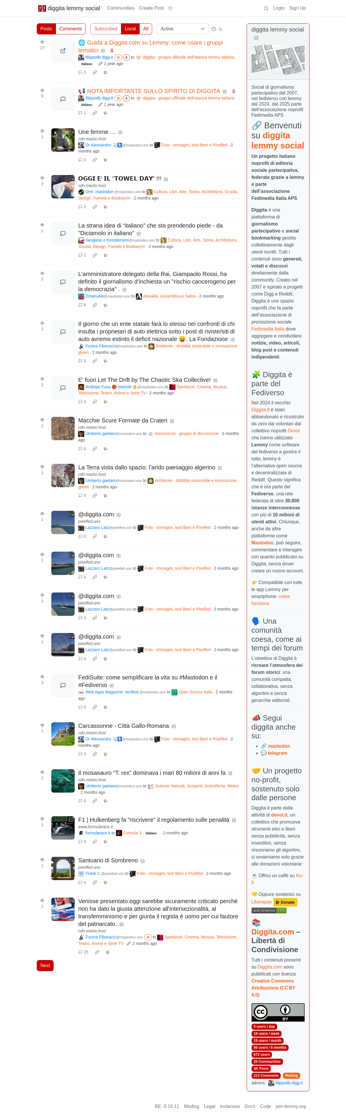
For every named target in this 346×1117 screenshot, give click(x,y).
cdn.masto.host (92, 139)
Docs (250, 1106)
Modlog (291, 1076)
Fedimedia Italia (268, 328)
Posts (46, 28)
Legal (209, 1106)
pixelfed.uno (89, 521)
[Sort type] (183, 28)
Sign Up (297, 8)
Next (45, 965)
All (145, 28)
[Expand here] (63, 140)
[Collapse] (256, 38)
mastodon (279, 746)
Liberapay (262, 901)
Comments (70, 28)
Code (265, 1106)
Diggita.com (273, 932)
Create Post (151, 8)
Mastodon (263, 542)
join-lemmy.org (291, 1106)
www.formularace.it (95, 826)
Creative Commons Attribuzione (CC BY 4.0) (273, 987)
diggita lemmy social (69, 8)
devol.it (279, 814)
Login (278, 8)
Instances (230, 1106)
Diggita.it (261, 409)
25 (83, 952)
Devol (294, 430)
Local (130, 28)
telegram (277, 753)
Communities (120, 8)
